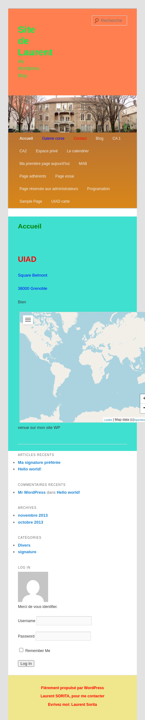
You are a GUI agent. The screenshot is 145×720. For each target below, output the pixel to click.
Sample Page (31, 201)
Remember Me (34, 651)
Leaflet (108, 420)
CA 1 (117, 138)
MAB (83, 163)
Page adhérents (33, 176)
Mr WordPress (32, 492)
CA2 (23, 151)
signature (27, 551)
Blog (99, 138)
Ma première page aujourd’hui (45, 163)
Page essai (64, 176)
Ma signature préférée (39, 462)
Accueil (26, 138)
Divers (24, 545)
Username (26, 621)
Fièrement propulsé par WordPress (72, 688)
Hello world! (29, 469)
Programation (98, 189)
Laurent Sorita (83, 704)
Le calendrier (78, 151)
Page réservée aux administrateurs (49, 189)
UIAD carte (60, 201)
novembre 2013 (33, 515)
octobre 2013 (30, 522)
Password (26, 636)
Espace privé (47, 151)
